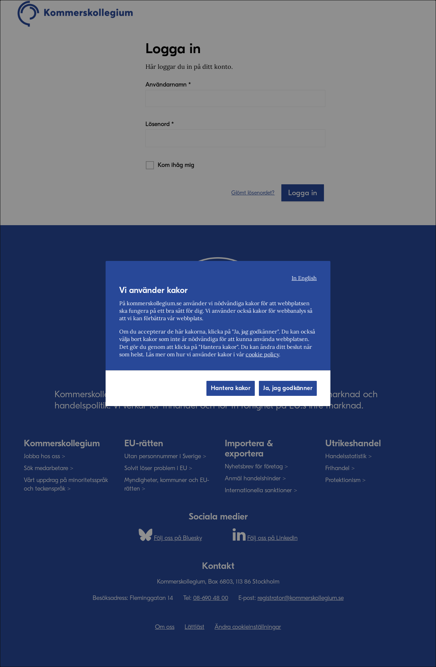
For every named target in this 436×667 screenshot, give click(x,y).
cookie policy (262, 354)
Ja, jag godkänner (287, 388)
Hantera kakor (230, 388)
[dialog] (218, 333)
